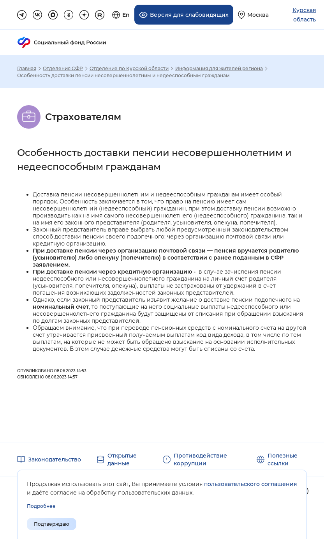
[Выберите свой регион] (253, 15)
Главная (26, 68)
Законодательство (54, 459)
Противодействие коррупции (200, 459)
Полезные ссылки (283, 459)
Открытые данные (122, 459)
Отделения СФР (63, 68)
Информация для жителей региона (219, 68)
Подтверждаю (51, 524)
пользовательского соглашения (250, 484)
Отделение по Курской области (129, 68)
